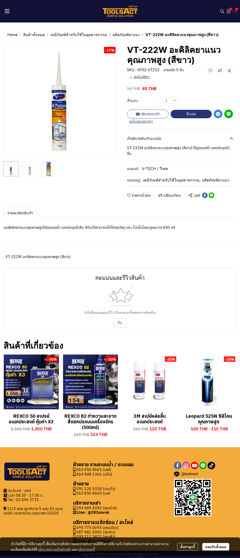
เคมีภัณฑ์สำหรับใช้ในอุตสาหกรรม (78, 34)
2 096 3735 (28, 499)
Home (12, 34)
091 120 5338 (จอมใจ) (95, 488)
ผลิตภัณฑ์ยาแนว (126, 34)
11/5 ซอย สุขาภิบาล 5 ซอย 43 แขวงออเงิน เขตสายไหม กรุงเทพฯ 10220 (33, 510)
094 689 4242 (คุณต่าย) (96, 508)
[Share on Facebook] (205, 195)
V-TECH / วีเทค (155, 168)
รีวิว (120, 323)
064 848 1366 (87, 474)
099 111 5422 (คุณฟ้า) (94, 536)
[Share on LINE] (211, 195)
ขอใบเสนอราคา (141, 121)
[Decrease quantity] (157, 100)
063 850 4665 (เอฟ (93, 493)
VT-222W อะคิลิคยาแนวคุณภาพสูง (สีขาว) (38, 256)
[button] (222, 11)
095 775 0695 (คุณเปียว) (97, 527)
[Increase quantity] (175, 100)
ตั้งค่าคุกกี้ (187, 547)
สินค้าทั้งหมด (34, 34)
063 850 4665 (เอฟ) (92, 469)
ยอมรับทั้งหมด (215, 547)
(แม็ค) (107, 474)
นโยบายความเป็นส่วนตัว (54, 549)
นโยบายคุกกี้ (86, 549)
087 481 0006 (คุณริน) (95, 532)
